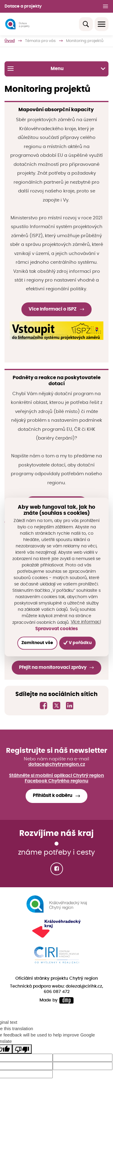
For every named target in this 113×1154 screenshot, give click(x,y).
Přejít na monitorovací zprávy (52, 667)
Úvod (10, 41)
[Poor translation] (22, 1048)
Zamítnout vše (37, 643)
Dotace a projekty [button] (23, 6)
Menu (56, 69)
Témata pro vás (40, 41)
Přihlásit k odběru (52, 795)
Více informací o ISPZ (53, 309)
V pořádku (78, 643)
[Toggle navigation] (101, 24)
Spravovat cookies (56, 629)
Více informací (86, 622)
